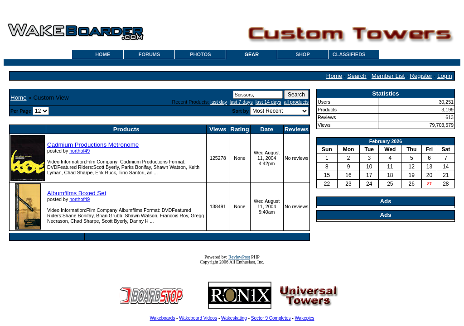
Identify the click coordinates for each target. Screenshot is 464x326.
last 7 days (241, 102)
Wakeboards (162, 318)
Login (444, 75)
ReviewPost (239, 256)
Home (334, 75)
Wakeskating (234, 318)
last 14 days (268, 102)
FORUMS (149, 54)
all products (296, 102)
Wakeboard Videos (198, 318)
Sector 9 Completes (271, 318)
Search (357, 75)
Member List (388, 75)
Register (421, 75)
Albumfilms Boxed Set (76, 193)
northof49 (79, 150)
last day (218, 102)
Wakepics (304, 318)
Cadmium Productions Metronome (93, 144)
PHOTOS (200, 54)
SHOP (303, 54)
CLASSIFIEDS (349, 54)
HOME (102, 54)
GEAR (251, 54)
